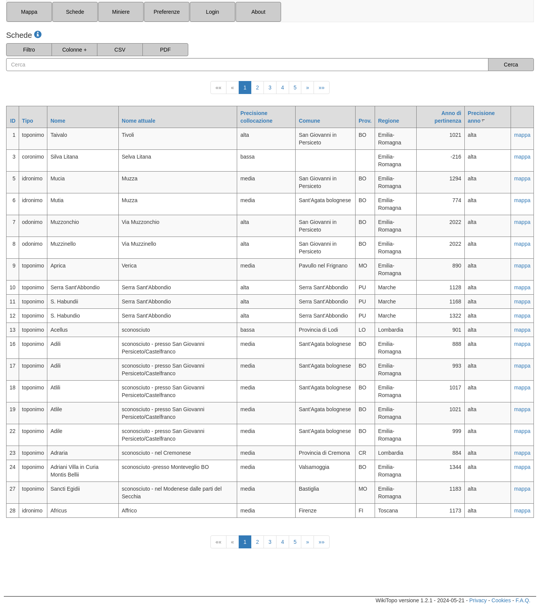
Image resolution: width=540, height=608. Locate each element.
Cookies (501, 600)
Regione (388, 121)
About (258, 12)
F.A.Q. (523, 600)
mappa (522, 135)
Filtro (29, 50)
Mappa (29, 12)
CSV (120, 50)
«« (218, 87)
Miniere (121, 12)
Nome (57, 121)
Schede (75, 12)
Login (212, 12)
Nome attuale (138, 121)
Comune (309, 121)
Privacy (478, 600)
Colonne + (74, 50)
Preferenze (166, 12)
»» (322, 87)
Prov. (365, 121)
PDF (165, 50)
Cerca (511, 65)
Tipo (27, 121)
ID (13, 121)
